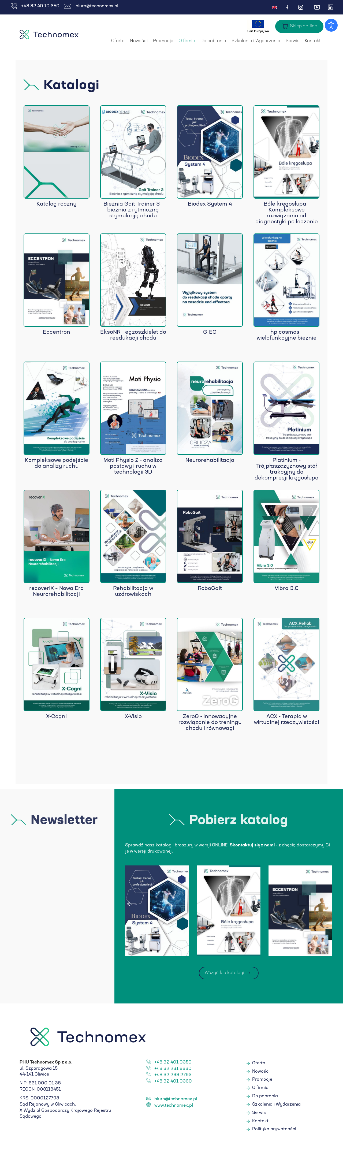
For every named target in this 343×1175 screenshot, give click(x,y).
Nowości (139, 41)
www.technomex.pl (173, 1105)
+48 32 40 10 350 (35, 6)
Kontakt (313, 41)
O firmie (187, 41)
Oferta (118, 41)
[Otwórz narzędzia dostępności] (331, 25)
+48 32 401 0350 (173, 1062)
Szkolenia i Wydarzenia (256, 41)
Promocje (163, 41)
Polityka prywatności (274, 1129)
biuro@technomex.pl (91, 6)
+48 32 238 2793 (173, 1075)
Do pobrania (213, 41)
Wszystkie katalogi (224, 973)
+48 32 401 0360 (173, 1081)
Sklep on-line (303, 26)
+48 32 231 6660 (173, 1069)
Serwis (292, 41)
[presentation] (132, 904)
